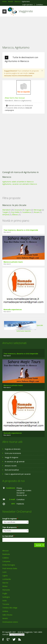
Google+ (8, 639)
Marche (5, 583)
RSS (19, 639)
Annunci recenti (11, 466)
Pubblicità (20, 504)
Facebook (3, 639)
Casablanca (26, 212)
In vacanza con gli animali (14, 461)
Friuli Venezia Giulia (9, 568)
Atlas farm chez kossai (15, 98)
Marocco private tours (13, 262)
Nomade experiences (13, 309)
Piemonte (6, 590)
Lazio (4, 572)
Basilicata (6, 554)
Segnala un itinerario (12, 449)
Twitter (14, 639)
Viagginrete (26, 11)
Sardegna (6, 597)
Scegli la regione (10, 518)
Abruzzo (5, 550)
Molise (4, 586)
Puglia (4, 593)
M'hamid (5, 214)
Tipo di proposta (10, 527)
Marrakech (6, 210)
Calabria (5, 558)
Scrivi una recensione (13, 453)
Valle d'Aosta (7, 615)
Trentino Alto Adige (9, 608)
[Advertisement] (23, 29)
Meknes (15, 214)
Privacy (19, 488)
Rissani (36, 212)
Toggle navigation (4, 11)
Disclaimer (21, 493)
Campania (6, 561)
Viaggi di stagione (11, 457)
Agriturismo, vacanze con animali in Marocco (19, 184)
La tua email (8, 536)
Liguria (4, 575)
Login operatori (27, 4)
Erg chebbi (15, 212)
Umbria (5, 611)
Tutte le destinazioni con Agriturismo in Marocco (21, 59)
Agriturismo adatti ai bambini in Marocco (18, 182)
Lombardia (6, 579)
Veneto (5, 618)
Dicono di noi (22, 495)
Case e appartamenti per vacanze (18, 474)
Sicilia (4, 600)
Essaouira (18, 210)
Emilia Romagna (8, 565)
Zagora (28, 210)
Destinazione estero (10, 622)
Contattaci (39, 4)
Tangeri (5, 212)
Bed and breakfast (12, 470)
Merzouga (37, 210)
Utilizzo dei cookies (24, 490)
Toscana (5, 604)
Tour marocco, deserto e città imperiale (21, 230)
